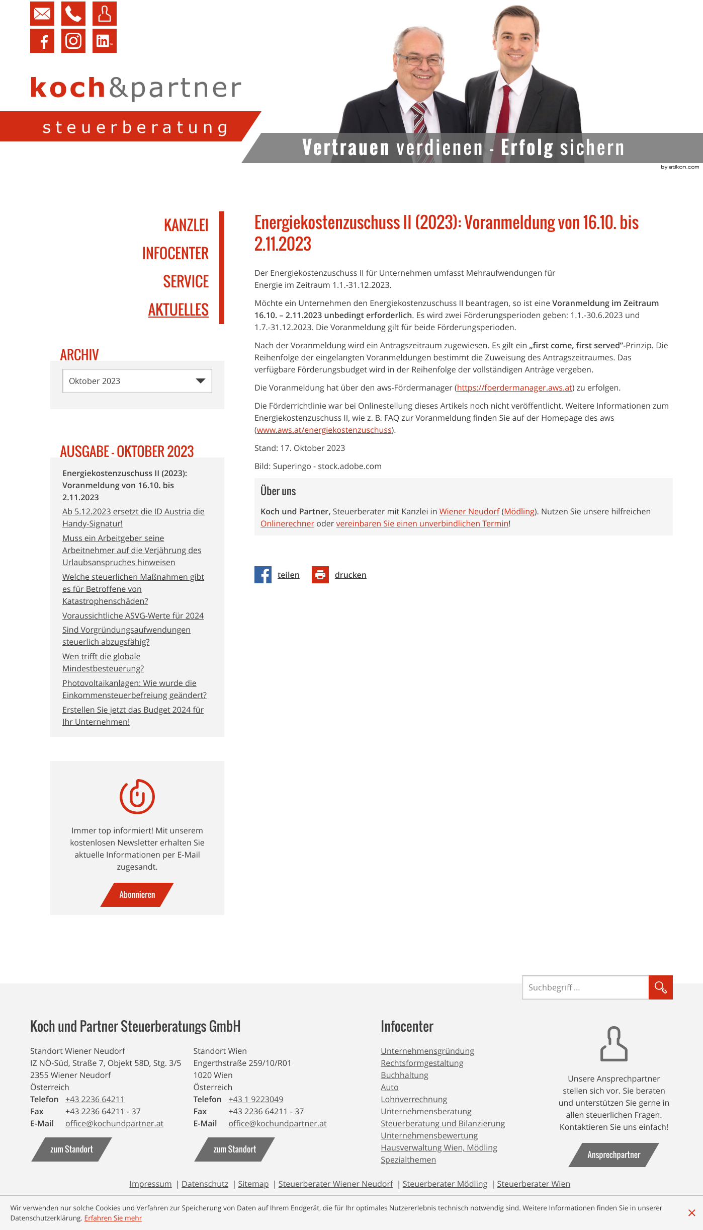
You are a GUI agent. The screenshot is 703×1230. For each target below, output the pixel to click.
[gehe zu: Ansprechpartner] (613, 1155)
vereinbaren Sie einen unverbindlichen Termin (422, 535)
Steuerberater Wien (534, 1183)
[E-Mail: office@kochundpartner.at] (114, 1123)
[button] (70, 14)
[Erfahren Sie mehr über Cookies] (113, 1217)
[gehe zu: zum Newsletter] (137, 895)
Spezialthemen (408, 1159)
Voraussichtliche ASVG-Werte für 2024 (133, 615)
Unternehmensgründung (427, 1050)
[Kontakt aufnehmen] (42, 14)
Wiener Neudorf (470, 523)
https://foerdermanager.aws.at (514, 399)
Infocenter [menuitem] (175, 253)
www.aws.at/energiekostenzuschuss (324, 441)
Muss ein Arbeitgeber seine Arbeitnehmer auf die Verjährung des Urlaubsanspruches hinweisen (132, 550)
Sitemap (253, 1183)
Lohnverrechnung (414, 1099)
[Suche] (585, 987)
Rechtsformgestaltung (422, 1062)
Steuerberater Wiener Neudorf (336, 1183)
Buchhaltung (404, 1075)
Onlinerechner (287, 535)
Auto (389, 1087)
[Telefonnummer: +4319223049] (255, 1099)
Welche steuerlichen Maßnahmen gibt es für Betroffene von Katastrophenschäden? (133, 588)
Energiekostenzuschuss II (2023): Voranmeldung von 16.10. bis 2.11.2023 (124, 485)
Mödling (519, 523)
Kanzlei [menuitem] (186, 225)
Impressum (150, 1183)
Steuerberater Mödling (445, 1183)
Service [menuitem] (186, 281)
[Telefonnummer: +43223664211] (95, 1099)
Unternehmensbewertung (429, 1135)
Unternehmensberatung (426, 1111)
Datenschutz (205, 1183)
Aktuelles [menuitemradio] (178, 310)
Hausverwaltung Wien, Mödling (439, 1147)
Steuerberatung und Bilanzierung (443, 1123)
